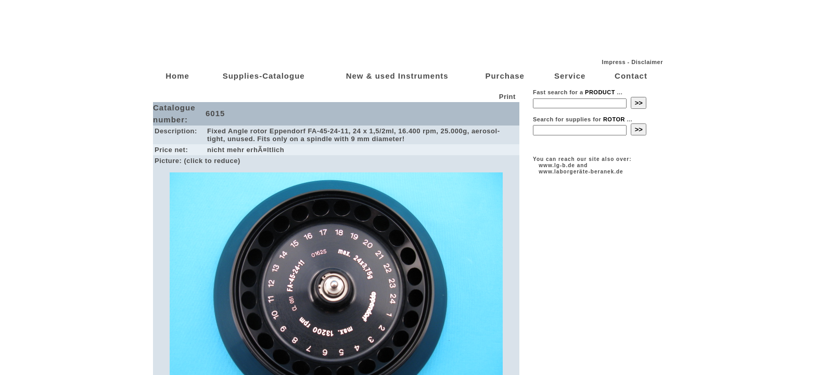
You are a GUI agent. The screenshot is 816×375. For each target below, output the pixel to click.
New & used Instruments (397, 75)
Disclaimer (647, 62)
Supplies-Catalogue (264, 75)
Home (177, 75)
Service (569, 75)
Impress (614, 62)
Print (508, 97)
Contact (631, 75)
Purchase (505, 75)
